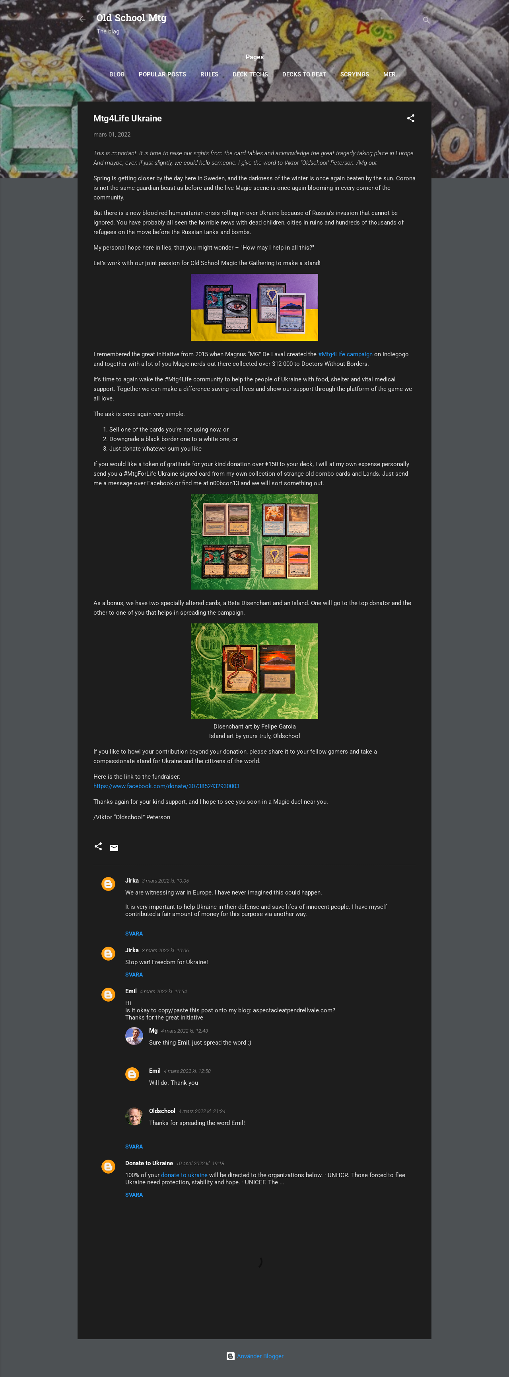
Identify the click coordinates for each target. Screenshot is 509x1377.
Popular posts (162, 74)
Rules (209, 74)
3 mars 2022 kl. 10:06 (165, 950)
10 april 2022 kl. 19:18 (200, 1163)
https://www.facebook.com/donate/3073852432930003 (166, 786)
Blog (116, 74)
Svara (134, 933)
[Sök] (426, 22)
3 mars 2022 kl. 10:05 (165, 881)
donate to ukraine (184, 1175)
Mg (153, 1030)
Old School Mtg (132, 19)
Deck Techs (250, 74)
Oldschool (162, 1111)
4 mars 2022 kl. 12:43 (184, 1031)
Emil (131, 991)
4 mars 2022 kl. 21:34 (202, 1111)
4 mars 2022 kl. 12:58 (187, 1071)
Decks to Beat (304, 74)
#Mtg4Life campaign (345, 354)
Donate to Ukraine (149, 1163)
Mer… (391, 74)
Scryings (354, 74)
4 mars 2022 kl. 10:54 (163, 991)
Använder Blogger (255, 1356)
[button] (411, 119)
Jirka (132, 880)
